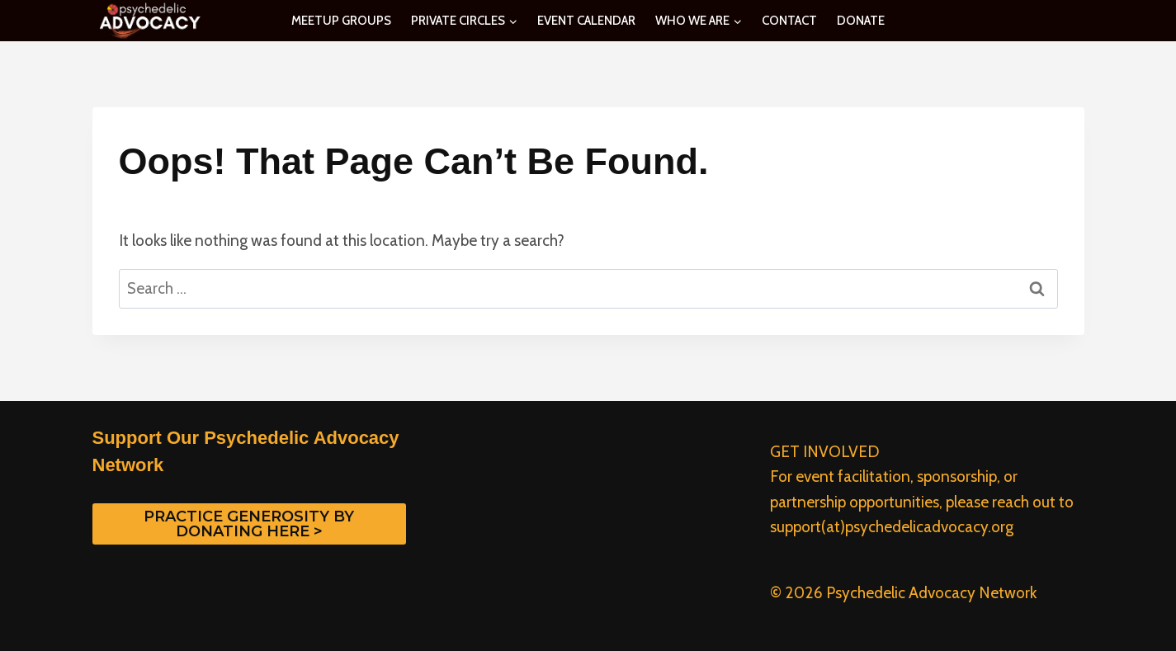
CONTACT (789, 20)
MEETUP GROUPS (341, 20)
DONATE (861, 20)
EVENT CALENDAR (586, 20)
